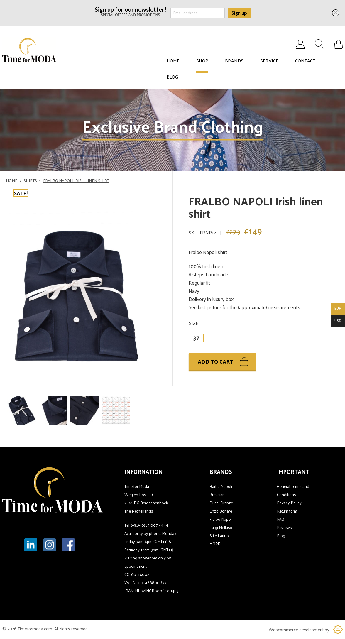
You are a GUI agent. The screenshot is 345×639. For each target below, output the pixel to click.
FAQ (280, 519)
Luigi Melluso (220, 527)
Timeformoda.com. (36, 629)
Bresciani (217, 494)
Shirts (30, 180)
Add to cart (215, 361)
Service (269, 61)
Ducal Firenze (221, 502)
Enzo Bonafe (220, 511)
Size (193, 323)
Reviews (284, 527)
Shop (202, 61)
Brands (234, 61)
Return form (287, 511)
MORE (214, 543)
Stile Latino (219, 535)
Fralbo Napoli (221, 519)
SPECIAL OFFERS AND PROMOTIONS (130, 11)
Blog (172, 77)
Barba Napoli (220, 486)
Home (173, 61)
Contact (305, 61)
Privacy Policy (289, 502)
